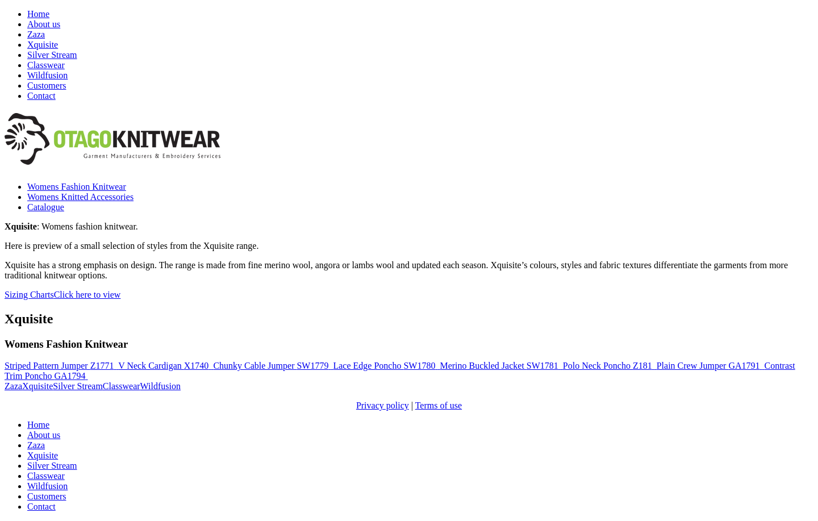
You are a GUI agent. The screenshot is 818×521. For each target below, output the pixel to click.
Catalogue (45, 207)
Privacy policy (382, 405)
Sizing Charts (62, 294)
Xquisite (42, 44)
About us (43, 24)
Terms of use (438, 405)
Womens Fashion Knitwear (76, 186)
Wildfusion (47, 75)
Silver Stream (52, 55)
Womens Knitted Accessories (80, 197)
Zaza (36, 34)
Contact (41, 96)
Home (38, 14)
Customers (46, 85)
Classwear (46, 65)
